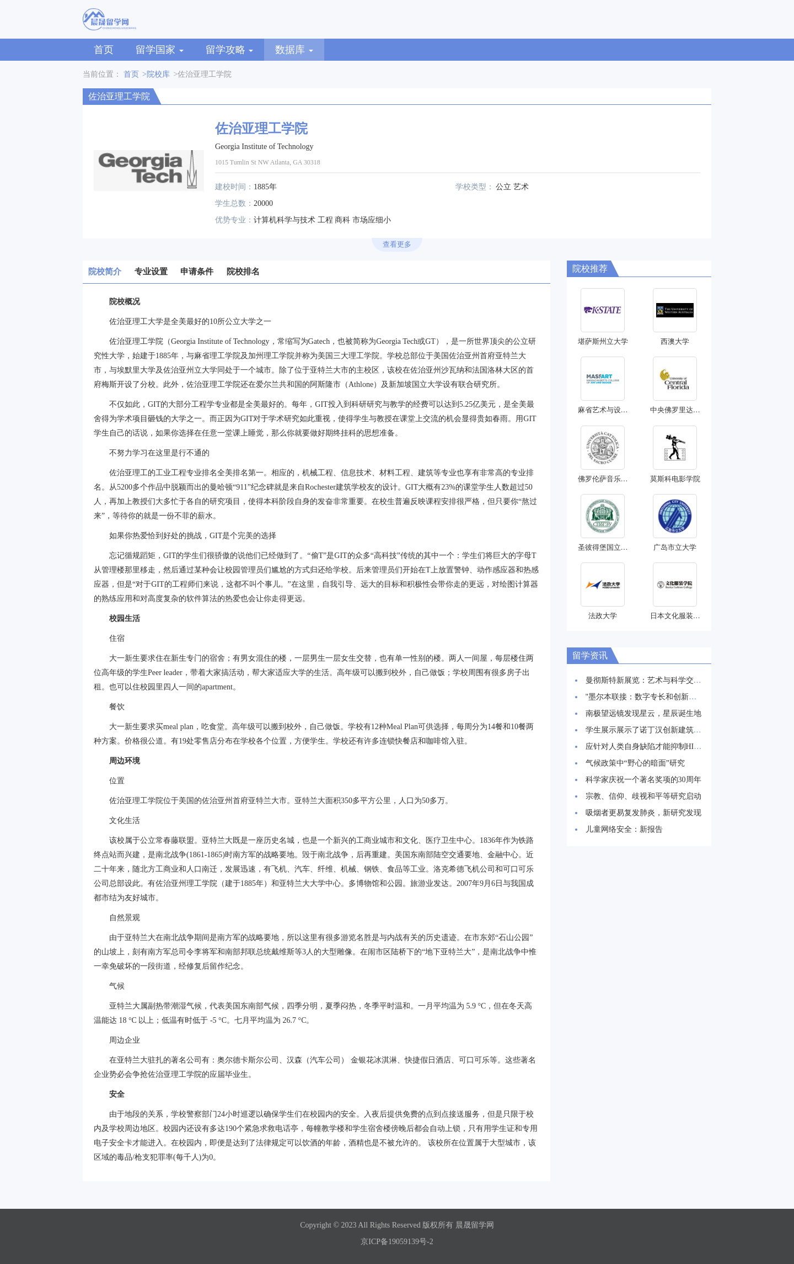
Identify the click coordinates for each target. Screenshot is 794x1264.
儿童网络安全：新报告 (624, 829)
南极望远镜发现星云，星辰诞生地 (643, 713)
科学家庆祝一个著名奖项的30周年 (643, 780)
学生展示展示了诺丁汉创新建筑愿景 (647, 730)
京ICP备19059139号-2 (397, 1242)
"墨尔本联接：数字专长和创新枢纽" (646, 697)
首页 (104, 49)
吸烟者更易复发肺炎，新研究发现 (643, 813)
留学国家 (160, 49)
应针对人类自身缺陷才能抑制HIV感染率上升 (662, 746)
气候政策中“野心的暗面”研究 (635, 763)
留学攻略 (230, 49)
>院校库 (156, 74)
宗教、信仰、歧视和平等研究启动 (643, 796)
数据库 (294, 49)
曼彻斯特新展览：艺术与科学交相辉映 (651, 680)
